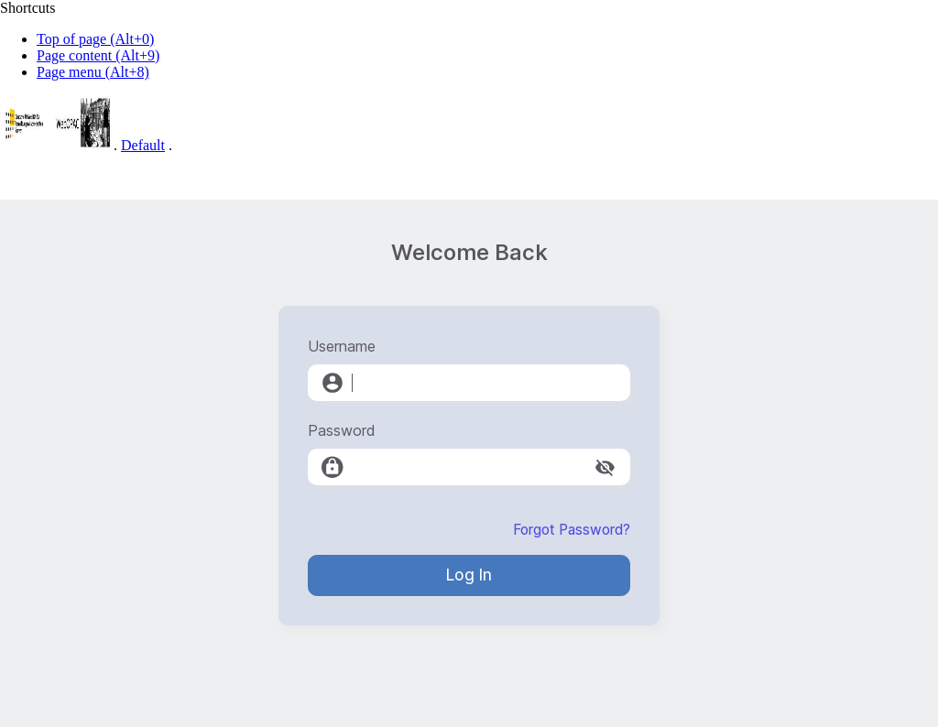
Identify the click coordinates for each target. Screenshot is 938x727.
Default (143, 145)
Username (342, 346)
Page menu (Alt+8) (93, 72)
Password (342, 430)
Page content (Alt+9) (98, 55)
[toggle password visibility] (605, 467)
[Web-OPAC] (55, 145)
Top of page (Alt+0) (95, 39)
